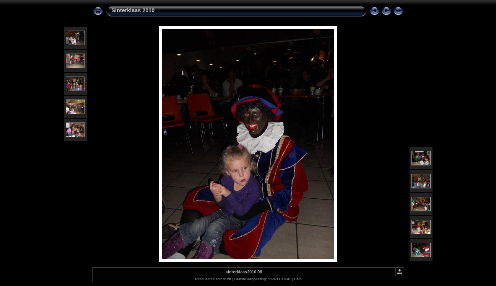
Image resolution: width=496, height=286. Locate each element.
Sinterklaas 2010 (133, 10)
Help (298, 279)
